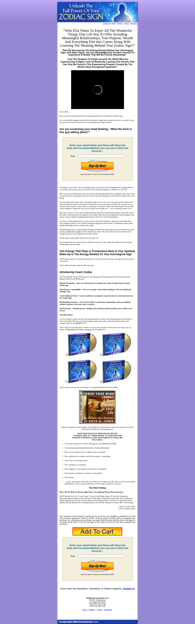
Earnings (134, 23)
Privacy (120, 23)
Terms (114, 23)
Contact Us (106, 23)
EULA (127, 23)
